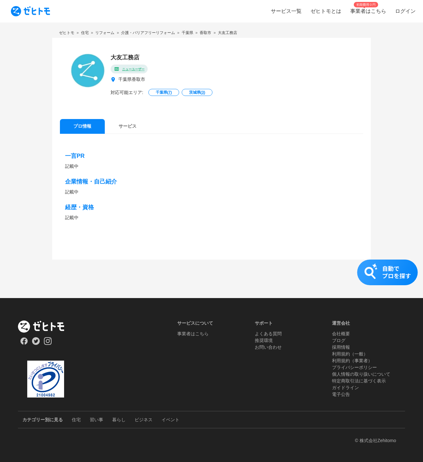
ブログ (338, 340)
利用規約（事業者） (352, 360)
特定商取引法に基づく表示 (359, 380)
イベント (170, 419)
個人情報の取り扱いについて (361, 374)
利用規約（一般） (350, 353)
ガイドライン (345, 387)
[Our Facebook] (24, 343)
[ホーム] (45, 327)
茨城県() (197, 92)
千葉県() (164, 92)
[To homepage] (30, 11)
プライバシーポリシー (354, 367)
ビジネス (144, 419)
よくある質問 (268, 333)
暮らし (119, 419)
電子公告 (341, 394)
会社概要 (341, 333)
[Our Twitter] (36, 343)
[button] (211, 279)
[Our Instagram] (48, 343)
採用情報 (341, 347)
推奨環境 (264, 340)
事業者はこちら (193, 333)
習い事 (96, 419)
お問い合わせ (268, 347)
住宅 (76, 419)
